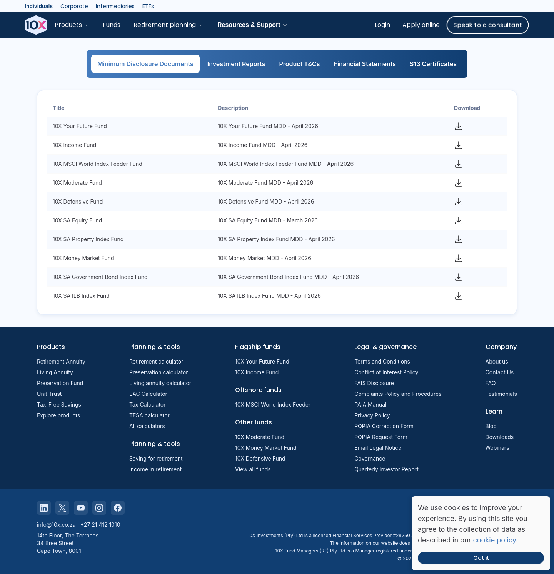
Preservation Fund (60, 383)
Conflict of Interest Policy (386, 372)
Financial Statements (365, 64)
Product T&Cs (299, 64)
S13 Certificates (433, 64)
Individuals (39, 6)
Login (382, 24)
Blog (491, 426)
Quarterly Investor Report (386, 469)
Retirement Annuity (61, 361)
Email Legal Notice (377, 447)
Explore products (58, 415)
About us (497, 361)
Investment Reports (236, 64)
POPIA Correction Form (384, 426)
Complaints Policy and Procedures (397, 393)
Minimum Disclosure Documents (145, 64)
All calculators (147, 426)
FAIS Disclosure (374, 383)
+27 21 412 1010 (100, 524)
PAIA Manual (370, 404)
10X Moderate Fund (259, 437)
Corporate (74, 6)
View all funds (253, 469)
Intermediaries (115, 6)
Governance (369, 458)
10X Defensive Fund (260, 458)
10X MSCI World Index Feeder (272, 404)
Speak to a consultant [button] (487, 24)
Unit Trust (49, 393)
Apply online (421, 24)
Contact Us (500, 372)
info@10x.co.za (56, 524)
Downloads (500, 437)
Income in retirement (155, 469)
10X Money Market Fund (266, 447)
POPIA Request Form (380, 437)
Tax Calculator (147, 404)
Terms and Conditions (382, 361)
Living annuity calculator (160, 383)
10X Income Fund (257, 372)
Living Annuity (55, 372)
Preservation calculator (158, 372)
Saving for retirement (156, 458)
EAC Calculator (148, 393)
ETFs (148, 6)
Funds (111, 24)
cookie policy (494, 540)
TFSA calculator (149, 415)
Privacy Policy (372, 415)
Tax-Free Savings (59, 404)
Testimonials (501, 393)
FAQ (491, 383)
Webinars (497, 447)
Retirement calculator (156, 361)
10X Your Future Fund (262, 361)
